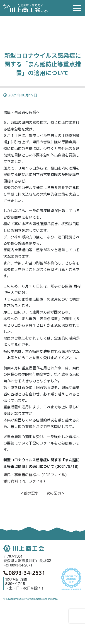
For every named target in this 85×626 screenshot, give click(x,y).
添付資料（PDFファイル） (25, 481)
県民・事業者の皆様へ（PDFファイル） (36, 474)
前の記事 (29, 493)
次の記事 (55, 493)
